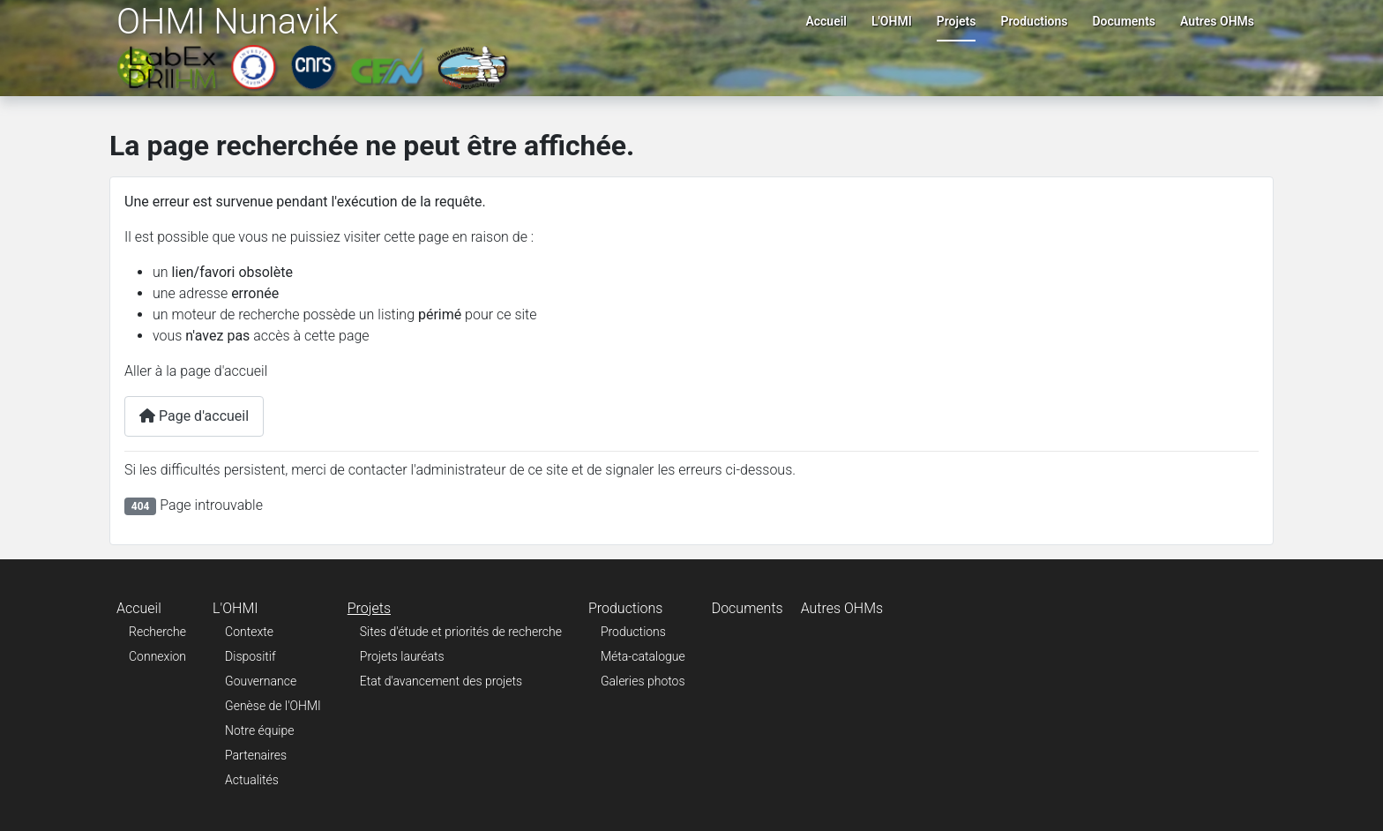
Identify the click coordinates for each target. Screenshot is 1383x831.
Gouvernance (260, 681)
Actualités (252, 780)
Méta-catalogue (643, 656)
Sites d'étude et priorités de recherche (461, 632)
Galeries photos (643, 681)
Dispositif (250, 656)
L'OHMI (891, 21)
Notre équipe (259, 730)
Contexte (249, 632)
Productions (1033, 21)
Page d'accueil (194, 416)
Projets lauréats (402, 656)
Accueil (826, 21)
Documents (1124, 21)
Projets (956, 21)
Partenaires (256, 755)
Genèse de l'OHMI (273, 706)
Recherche (157, 632)
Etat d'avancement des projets (441, 681)
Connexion (157, 656)
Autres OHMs (1217, 21)
